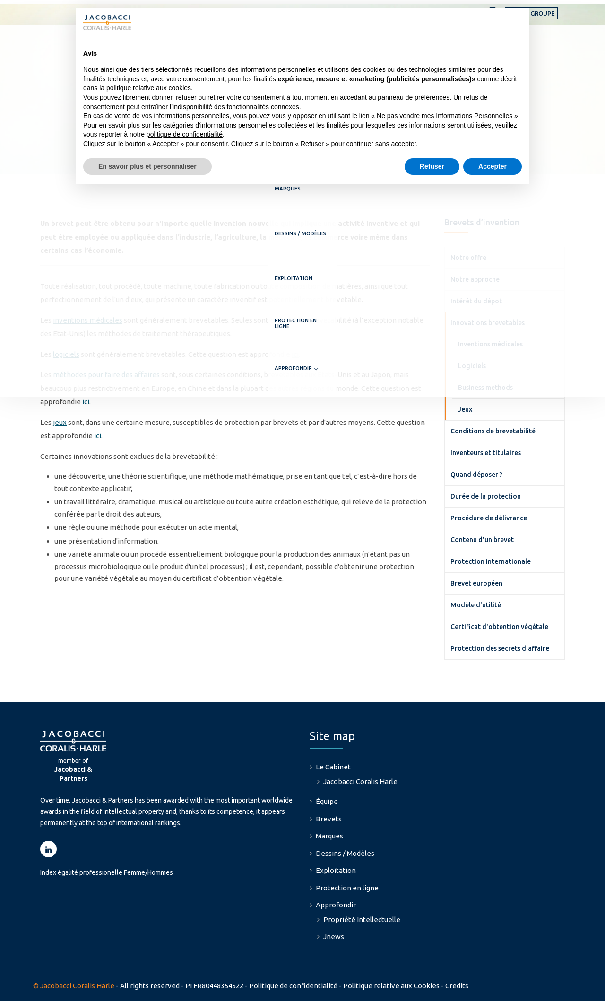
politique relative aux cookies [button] (148, 88)
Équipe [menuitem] (327, 801)
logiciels (66, 354)
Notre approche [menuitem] (475, 279)
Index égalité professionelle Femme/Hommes (106, 872)
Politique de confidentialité (293, 986)
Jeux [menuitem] (465, 409)
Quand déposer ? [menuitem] (476, 474)
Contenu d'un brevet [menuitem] (482, 540)
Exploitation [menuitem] (336, 870)
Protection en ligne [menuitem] (347, 888)
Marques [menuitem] (329, 836)
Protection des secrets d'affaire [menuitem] (499, 648)
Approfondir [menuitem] (537, 48)
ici (295, 354)
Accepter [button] (492, 166)
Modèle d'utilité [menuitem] (475, 605)
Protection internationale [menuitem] (490, 561)
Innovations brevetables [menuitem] (487, 323)
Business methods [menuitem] (485, 387)
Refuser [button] (432, 166)
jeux (60, 422)
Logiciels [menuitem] (472, 366)
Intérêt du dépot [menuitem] (476, 301)
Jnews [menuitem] (333, 936)
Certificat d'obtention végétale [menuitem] (499, 626)
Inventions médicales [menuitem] (490, 344)
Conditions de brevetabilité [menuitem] (493, 431)
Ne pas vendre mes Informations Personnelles (444, 116)
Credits (456, 986)
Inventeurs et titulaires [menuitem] (485, 453)
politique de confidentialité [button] (185, 134)
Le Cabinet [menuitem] (333, 767)
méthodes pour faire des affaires (106, 375)
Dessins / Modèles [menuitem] (345, 853)
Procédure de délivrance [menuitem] (488, 518)
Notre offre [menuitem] (468, 257)
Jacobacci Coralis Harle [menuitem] (360, 781)
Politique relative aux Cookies (391, 986)
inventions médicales (87, 320)
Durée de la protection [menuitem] (485, 496)
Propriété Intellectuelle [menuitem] (361, 919)
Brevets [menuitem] (329, 819)
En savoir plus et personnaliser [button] (147, 166)
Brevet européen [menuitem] (476, 583)
